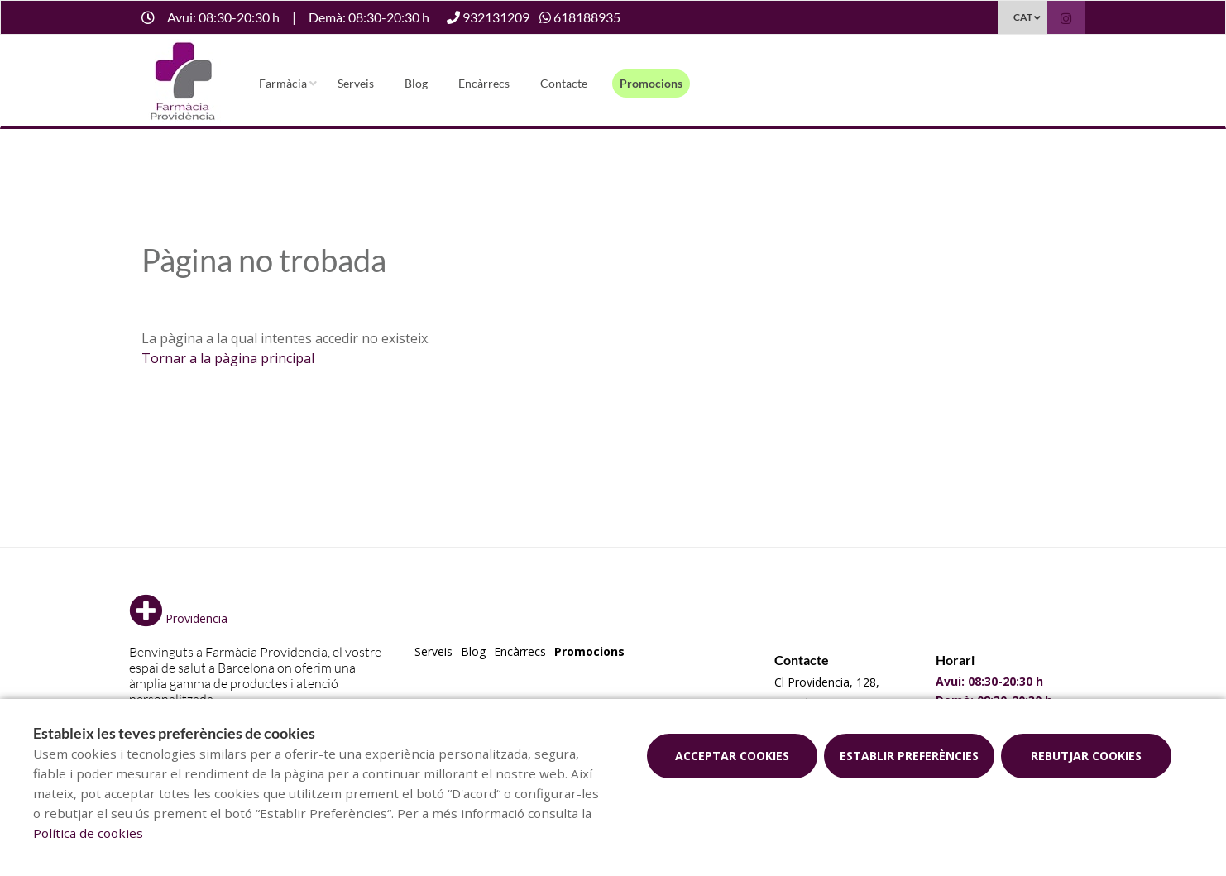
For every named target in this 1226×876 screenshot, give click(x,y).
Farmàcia (283, 83)
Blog (416, 83)
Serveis (356, 83)
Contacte (563, 83)
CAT (1022, 17)
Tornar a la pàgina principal (227, 358)
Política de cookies (88, 833)
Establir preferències (909, 756)
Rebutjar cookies (1086, 756)
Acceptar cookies (732, 756)
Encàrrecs (484, 83)
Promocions (651, 83)
